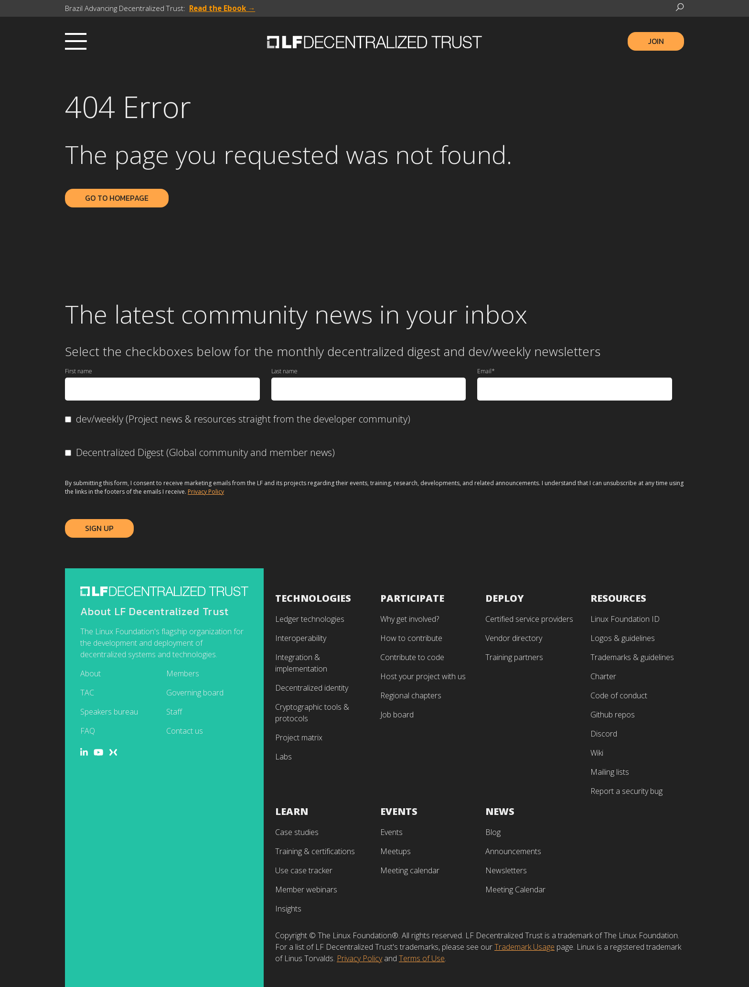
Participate (412, 598)
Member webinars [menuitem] (306, 889)
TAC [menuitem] (87, 692)
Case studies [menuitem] (297, 832)
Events (398, 811)
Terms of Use (422, 958)
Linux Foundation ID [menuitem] (625, 619)
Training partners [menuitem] (514, 657)
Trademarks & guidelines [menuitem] (632, 657)
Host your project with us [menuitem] (423, 676)
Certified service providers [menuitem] (529, 619)
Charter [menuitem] (603, 676)
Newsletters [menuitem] (506, 870)
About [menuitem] (90, 673)
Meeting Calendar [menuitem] (515, 889)
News (499, 811)
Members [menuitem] (182, 673)
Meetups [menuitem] (395, 851)
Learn (291, 811)
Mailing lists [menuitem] (609, 772)
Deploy (504, 598)
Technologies (313, 598)
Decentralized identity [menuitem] (311, 688)
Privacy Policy (206, 492)
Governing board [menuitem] (195, 692)
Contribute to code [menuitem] (412, 657)
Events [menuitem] (391, 832)
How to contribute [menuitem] (411, 638)
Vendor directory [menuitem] (513, 638)
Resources (618, 598)
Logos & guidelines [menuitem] (622, 638)
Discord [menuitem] (603, 733)
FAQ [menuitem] (87, 731)
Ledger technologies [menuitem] (309, 619)
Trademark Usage (524, 947)
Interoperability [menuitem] (300, 638)
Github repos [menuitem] (612, 714)
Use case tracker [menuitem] (303, 870)
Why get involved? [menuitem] (409, 619)
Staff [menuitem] (174, 711)
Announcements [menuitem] (513, 851)
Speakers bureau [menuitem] (109, 711)
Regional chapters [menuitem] (410, 695)
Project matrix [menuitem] (298, 737)
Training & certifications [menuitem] (315, 851)
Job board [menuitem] (397, 714)
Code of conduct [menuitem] (618, 695)
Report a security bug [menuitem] (626, 791)
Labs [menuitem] (283, 756)
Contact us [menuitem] (184, 731)
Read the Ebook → (222, 8)
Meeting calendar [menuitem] (409, 870)
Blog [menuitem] (493, 832)
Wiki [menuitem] (596, 753)
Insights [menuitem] (288, 908)
